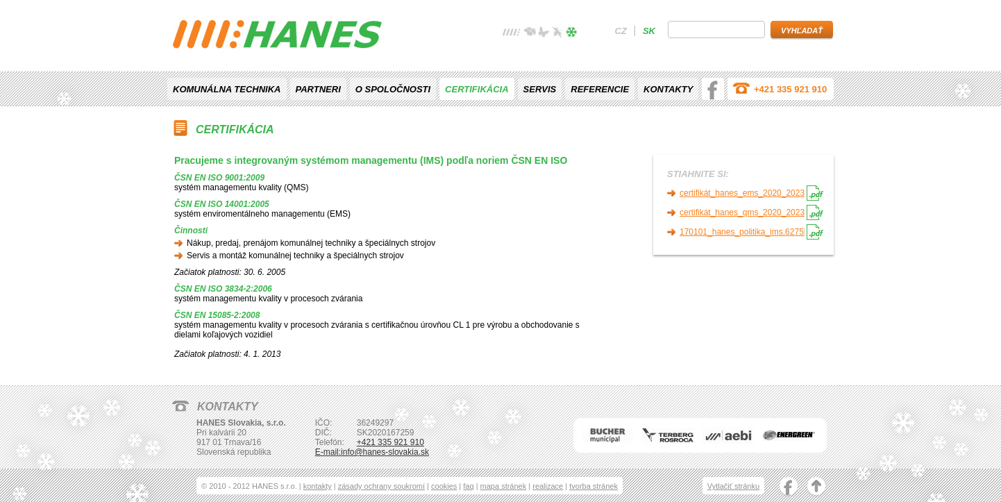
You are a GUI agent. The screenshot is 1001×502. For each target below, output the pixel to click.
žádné (511, 33)
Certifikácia (476, 89)
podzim (557, 33)
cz (621, 31)
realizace (547, 486)
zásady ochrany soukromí (381, 486)
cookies (444, 486)
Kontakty (668, 89)
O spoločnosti (392, 89)
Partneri (318, 89)
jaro (530, 33)
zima (571, 33)
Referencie (600, 89)
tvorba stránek (593, 486)
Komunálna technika (227, 89)
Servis (540, 89)
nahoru (816, 487)
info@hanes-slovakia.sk (385, 452)
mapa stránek (503, 486)
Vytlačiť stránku (733, 486)
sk (649, 31)
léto (543, 33)
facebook (713, 89)
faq (468, 486)
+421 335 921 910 (790, 89)
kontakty (317, 486)
